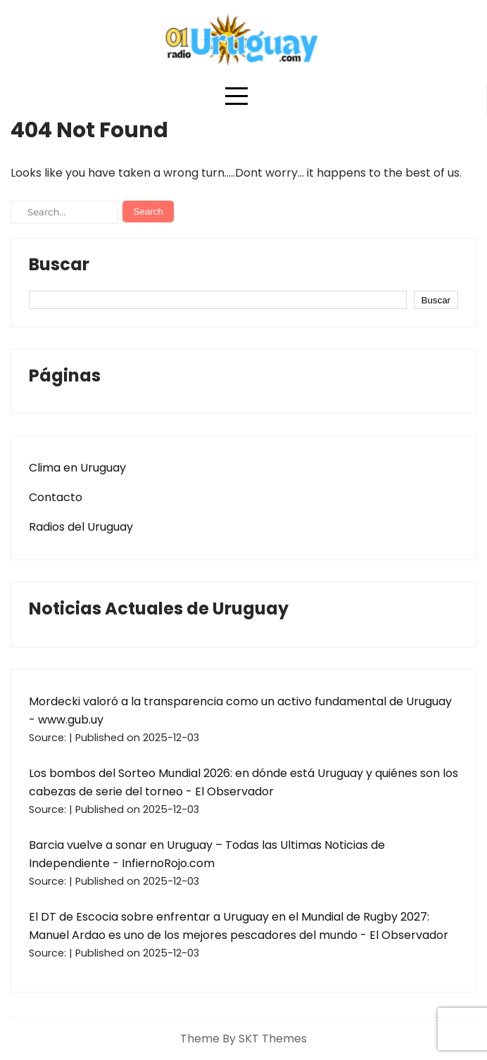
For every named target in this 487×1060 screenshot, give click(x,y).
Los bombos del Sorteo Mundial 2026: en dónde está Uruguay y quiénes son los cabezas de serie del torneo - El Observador (243, 782)
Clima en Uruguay (77, 468)
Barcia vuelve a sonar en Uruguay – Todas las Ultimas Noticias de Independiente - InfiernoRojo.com (207, 854)
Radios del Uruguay (81, 527)
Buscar (59, 266)
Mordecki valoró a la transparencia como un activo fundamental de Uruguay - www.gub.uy (240, 710)
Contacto (55, 497)
